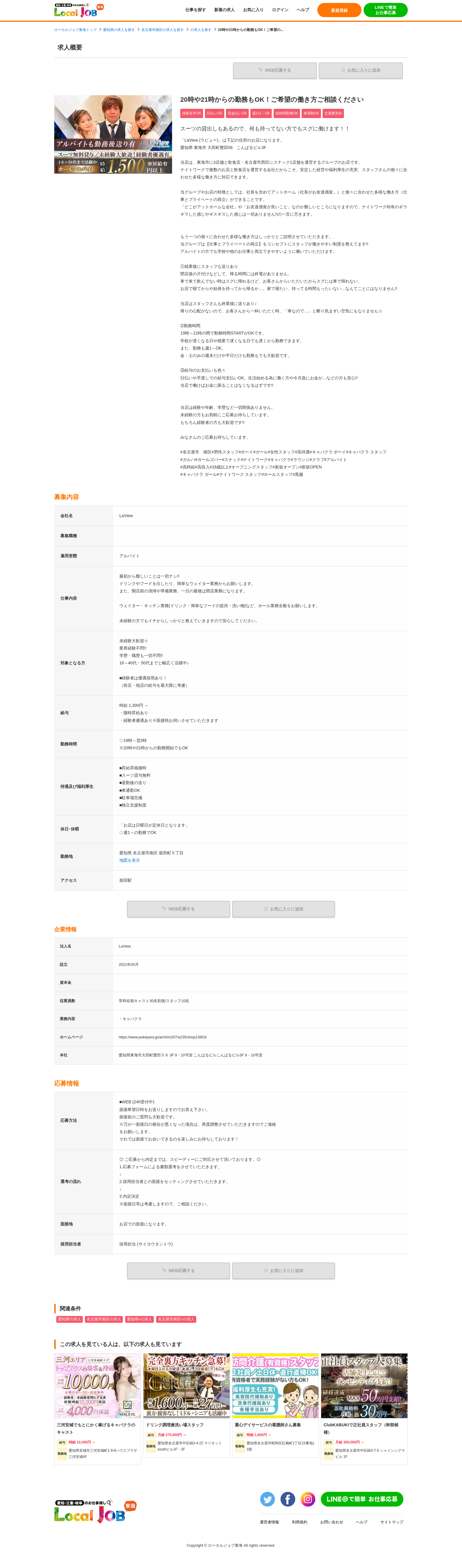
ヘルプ (303, 9)
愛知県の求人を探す (119, 30)
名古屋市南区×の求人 (176, 1316)
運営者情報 (269, 1519)
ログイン (280, 9)
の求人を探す (201, 30)
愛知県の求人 (69, 1316)
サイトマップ (391, 1519)
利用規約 (299, 1519)
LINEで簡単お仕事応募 (386, 10)
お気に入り (253, 9)
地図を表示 (129, 859)
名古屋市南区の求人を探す (162, 30)
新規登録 (339, 10)
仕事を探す (195, 9)
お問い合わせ (331, 1519)
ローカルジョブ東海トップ (75, 30)
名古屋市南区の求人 (104, 1316)
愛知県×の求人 (139, 1316)
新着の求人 (224, 9)
